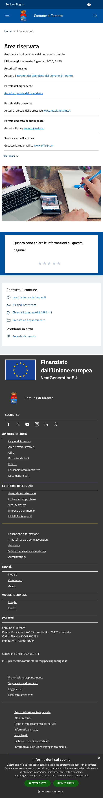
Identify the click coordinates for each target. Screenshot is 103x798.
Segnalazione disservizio (23, 683)
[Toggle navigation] (7, 15)
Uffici (11, 452)
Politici (12, 464)
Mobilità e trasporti (20, 516)
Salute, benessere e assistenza (27, 551)
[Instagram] (36, 424)
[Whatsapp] (55, 424)
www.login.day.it (34, 128)
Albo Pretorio (22, 718)
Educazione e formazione (23, 534)
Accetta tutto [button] (38, 783)
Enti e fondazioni (18, 458)
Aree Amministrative (21, 447)
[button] (51, 791)
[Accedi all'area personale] (89, 4)
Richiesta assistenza (20, 695)
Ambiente (14, 545)
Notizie (12, 574)
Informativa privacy (26, 729)
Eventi (12, 608)
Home (8, 31)
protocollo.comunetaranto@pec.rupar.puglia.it (37, 661)
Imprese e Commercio (21, 510)
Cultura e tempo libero (22, 499)
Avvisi (12, 586)
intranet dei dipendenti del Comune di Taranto (44, 75)
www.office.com (43, 145)
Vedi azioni (11, 156)
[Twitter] (18, 424)
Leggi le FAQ (15, 689)
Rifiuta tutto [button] (65, 782)
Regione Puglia (14, 4)
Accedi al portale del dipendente (23, 93)
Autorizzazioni (17, 557)
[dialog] (51, 776)
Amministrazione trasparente (32, 712)
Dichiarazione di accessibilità (31, 741)
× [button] (99, 758)
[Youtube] (27, 424)
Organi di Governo (19, 441)
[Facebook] (8, 424)
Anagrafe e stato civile (22, 493)
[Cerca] (95, 16)
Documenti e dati (18, 475)
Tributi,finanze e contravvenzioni (28, 539)
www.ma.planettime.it (57, 110)
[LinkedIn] (46, 424)
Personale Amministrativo (24, 470)
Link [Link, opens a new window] (86, 775)
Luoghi (12, 602)
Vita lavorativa (17, 505)
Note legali (21, 735)
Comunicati (15, 580)
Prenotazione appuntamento (25, 677)
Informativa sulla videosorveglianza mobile (40, 747)
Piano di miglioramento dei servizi (35, 723)
